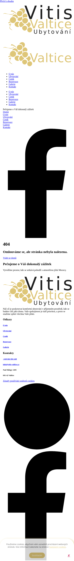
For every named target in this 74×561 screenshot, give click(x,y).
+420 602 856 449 (10, 359)
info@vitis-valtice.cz (11, 364)
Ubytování (13, 76)
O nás (11, 74)
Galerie (12, 84)
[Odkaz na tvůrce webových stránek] (37, 450)
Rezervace (13, 81)
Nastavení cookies (57, 547)
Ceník (11, 79)
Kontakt (12, 87)
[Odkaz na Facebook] (37, 237)
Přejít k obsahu (7, 1)
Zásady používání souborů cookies (19, 381)
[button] (69, 555)
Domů (6, 112)
